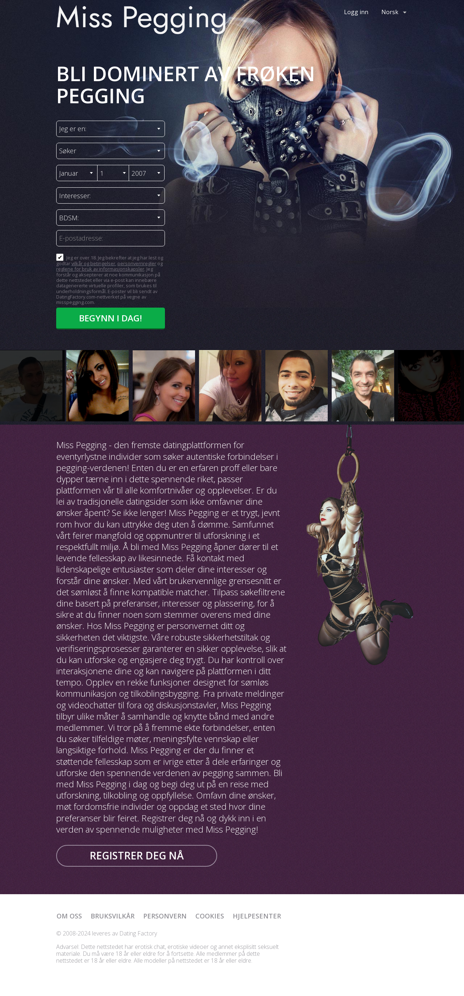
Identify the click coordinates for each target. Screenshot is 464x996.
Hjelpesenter (257, 916)
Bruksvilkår (112, 916)
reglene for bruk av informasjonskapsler (100, 269)
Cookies (209, 916)
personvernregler (136, 263)
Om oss (69, 916)
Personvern (165, 916)
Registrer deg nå (137, 855)
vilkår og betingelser (93, 263)
